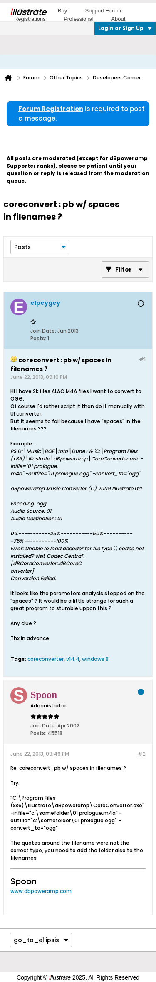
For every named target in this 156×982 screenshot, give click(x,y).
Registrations (30, 19)
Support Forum (103, 10)
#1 (142, 359)
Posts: (38, 338)
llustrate (28, 12)
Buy (62, 10)
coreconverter (45, 659)
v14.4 (72, 659)
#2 (142, 753)
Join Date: (43, 330)
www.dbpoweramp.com (41, 891)
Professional (79, 19)
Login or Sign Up (125, 28)
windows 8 (95, 659)
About (118, 19)
